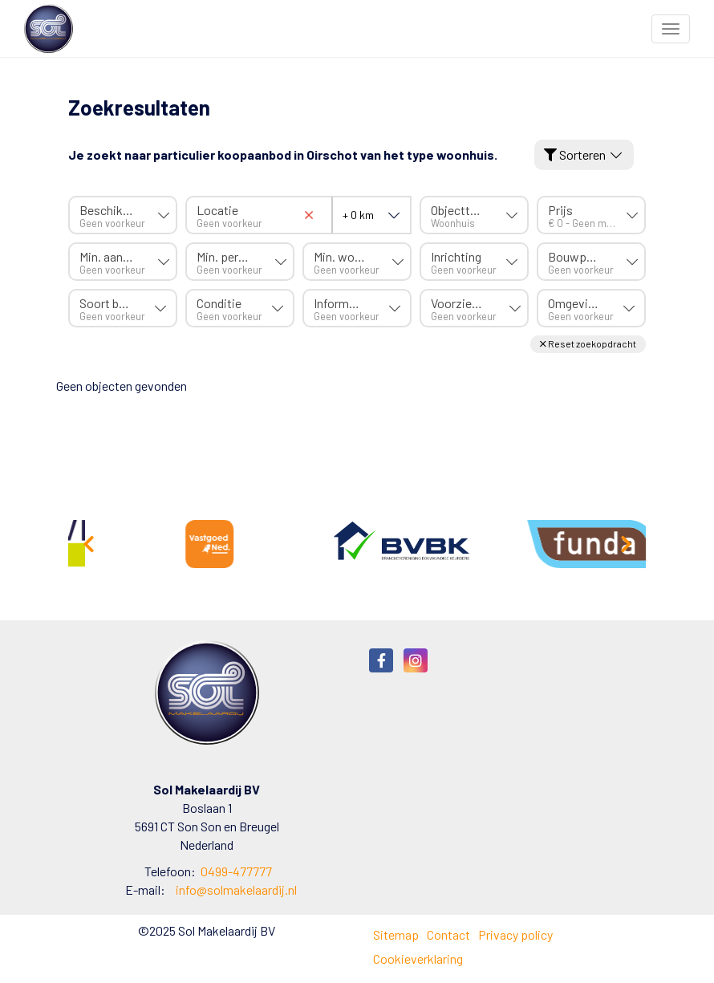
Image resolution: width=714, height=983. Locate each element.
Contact (448, 934)
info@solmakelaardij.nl (236, 889)
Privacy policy (515, 934)
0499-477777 (236, 871)
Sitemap (396, 934)
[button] (588, 343)
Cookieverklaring (418, 958)
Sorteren (584, 154)
